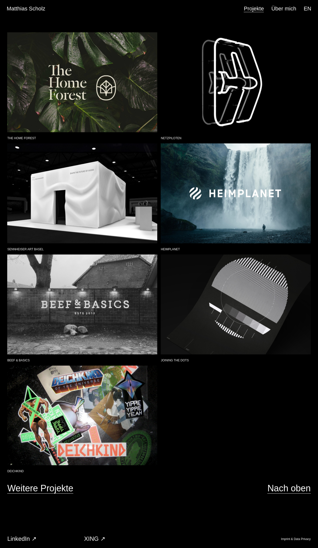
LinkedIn (18, 538)
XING (91, 538)
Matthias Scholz (26, 8)
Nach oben (289, 488)
